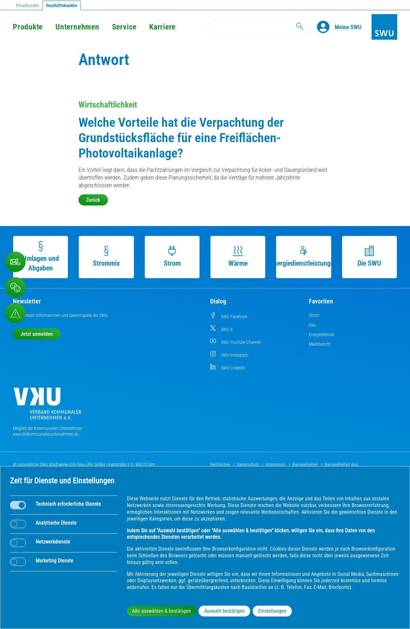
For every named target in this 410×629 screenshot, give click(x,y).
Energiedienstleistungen (303, 256)
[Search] (258, 27)
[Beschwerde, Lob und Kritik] (15, 262)
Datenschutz (248, 464)
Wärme (238, 256)
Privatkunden (27, 5)
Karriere (162, 26)
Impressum (276, 464)
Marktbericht (320, 344)
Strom (172, 256)
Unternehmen (77, 26)
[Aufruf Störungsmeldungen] (15, 313)
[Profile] (326, 26)
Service (124, 26)
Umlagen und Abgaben (40, 256)
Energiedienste (321, 334)
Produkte (28, 26)
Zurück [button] (93, 200)
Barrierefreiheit (305, 464)
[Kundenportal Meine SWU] (348, 27)
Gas (312, 324)
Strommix (106, 256)
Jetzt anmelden (36, 334)
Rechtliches (220, 464)
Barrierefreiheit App (341, 464)
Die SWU (369, 256)
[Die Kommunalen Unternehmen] (47, 406)
